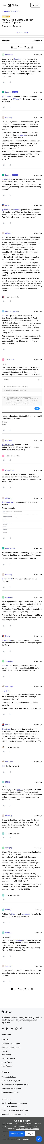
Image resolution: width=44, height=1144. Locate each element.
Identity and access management (14, 1103)
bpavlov (8, 92)
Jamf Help (6, 1040)
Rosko (7, 205)
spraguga (9, 597)
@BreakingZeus (8, 445)
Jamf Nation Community (11, 1047)
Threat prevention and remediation (15, 1110)
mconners (9, 55)
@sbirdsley (6, 179)
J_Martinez (9, 360)
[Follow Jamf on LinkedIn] (7, 1028)
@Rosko (16, 99)
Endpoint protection (9, 1107)
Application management (11, 1088)
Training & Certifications (11, 1043)
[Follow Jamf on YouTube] (12, 1028)
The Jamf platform (9, 1077)
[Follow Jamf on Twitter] (3, 1029)
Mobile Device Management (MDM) (15, 1085)
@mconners (6, 96)
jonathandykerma (12, 311)
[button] (4, 6)
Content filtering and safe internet (15, 1114)
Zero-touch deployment (11, 1081)
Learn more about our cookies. (28, 1129)
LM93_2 (8, 782)
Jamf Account (7, 1066)
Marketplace (6, 1055)
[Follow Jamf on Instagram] (16, 1028)
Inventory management (10, 1092)
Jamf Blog (5, 1051)
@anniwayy (6, 729)
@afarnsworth (7, 579)
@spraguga (6, 640)
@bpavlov (17, 59)
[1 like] (10, 297)
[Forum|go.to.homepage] (13, 5)
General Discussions (11, 11)
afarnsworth (10, 548)
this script (22, 135)
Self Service (6, 1099)
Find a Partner (7, 1062)
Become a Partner (8, 1058)
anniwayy (9, 687)
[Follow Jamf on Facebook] (21, 1028)
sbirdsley (8, 117)
